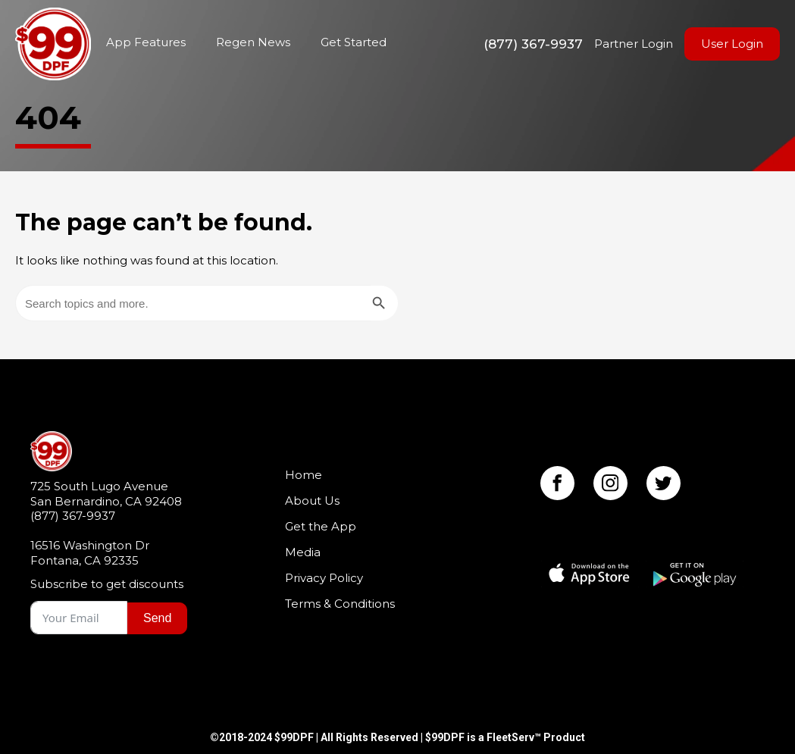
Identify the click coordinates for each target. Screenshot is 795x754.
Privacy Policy (324, 578)
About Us (312, 500)
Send (157, 618)
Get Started (354, 42)
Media (303, 552)
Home (53, 44)
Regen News (253, 42)
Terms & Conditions (340, 603)
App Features (146, 42)
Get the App (320, 526)
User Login (732, 43)
